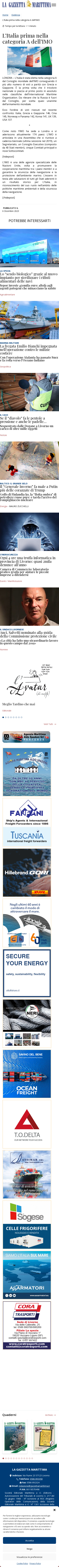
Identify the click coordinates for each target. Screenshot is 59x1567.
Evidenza (16, 14)
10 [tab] (27, 1458)
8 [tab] (21, 717)
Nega (29, 1548)
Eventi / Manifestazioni (11, 581)
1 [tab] (3, 717)
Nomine (4, 649)
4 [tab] (11, 717)
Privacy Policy (35, 1563)
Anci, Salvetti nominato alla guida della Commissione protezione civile (28, 634)
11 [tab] (29, 1458)
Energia (3, 506)
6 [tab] (16, 717)
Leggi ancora (29, 707)
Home (5, 14)
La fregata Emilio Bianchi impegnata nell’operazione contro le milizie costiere (28, 349)
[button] (54, 1509)
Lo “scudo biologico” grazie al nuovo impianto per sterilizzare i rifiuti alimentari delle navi (29, 277)
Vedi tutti (48, 724)
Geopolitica (5, 366)
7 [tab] (19, 717)
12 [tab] (32, 1458)
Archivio (49, 1415)
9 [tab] (24, 1458)
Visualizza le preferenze (29, 1556)
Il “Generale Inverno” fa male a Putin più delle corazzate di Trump (29, 488)
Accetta (29, 1540)
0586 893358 (36, 1478)
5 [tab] (13, 717)
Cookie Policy (22, 1563)
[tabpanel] (29, 707)
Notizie (3, 435)
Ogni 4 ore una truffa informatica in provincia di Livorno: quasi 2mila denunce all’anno (27, 561)
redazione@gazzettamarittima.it (34, 1486)
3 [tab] (8, 717)
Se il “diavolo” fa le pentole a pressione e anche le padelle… (23, 420)
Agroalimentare (7, 294)
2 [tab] (6, 717)
